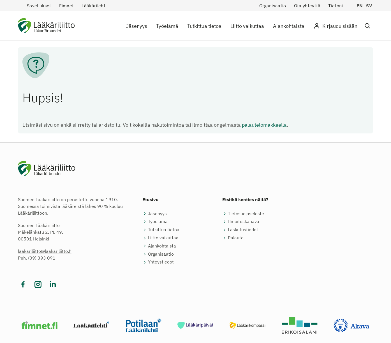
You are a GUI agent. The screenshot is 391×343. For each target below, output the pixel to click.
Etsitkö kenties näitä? (245, 200)
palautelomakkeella (264, 125)
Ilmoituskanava (243, 222)
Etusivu (150, 200)
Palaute (236, 238)
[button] (367, 26)
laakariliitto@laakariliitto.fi (44, 251)
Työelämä (167, 26)
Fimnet (66, 5)
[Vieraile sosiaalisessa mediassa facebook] (23, 285)
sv (369, 5)
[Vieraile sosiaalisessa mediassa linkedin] (53, 285)
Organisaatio (272, 5)
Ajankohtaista (288, 26)
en (360, 5)
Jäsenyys (136, 26)
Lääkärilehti (94, 5)
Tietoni (335, 5)
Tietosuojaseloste (246, 214)
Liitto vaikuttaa (247, 26)
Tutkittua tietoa (204, 26)
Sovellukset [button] (39, 5)
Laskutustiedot (243, 230)
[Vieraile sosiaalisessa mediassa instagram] (38, 285)
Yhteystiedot (161, 262)
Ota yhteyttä (307, 5)
